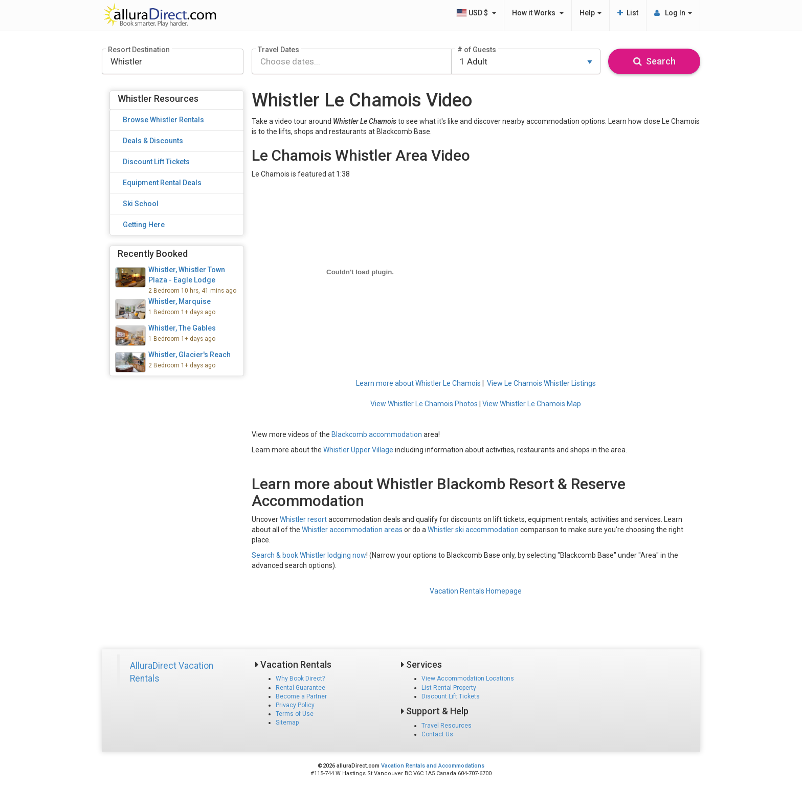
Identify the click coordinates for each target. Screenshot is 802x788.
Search (654, 61)
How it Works (538, 13)
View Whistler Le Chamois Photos (424, 404)
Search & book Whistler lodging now (309, 555)
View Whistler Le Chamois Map (531, 404)
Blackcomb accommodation (376, 434)
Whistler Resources (158, 98)
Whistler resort (303, 519)
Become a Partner (301, 696)
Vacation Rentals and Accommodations (432, 765)
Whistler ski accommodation (473, 530)
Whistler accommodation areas (352, 530)
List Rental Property (448, 687)
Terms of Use (295, 713)
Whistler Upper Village (358, 450)
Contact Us (437, 734)
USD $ (476, 13)
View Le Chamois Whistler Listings (541, 383)
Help (591, 13)
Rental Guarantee (300, 687)
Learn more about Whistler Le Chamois (418, 383)
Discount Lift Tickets (450, 696)
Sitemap (287, 722)
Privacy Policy (295, 705)
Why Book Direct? (300, 678)
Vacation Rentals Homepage (476, 591)
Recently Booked (153, 253)
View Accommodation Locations (467, 678)
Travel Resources (446, 725)
